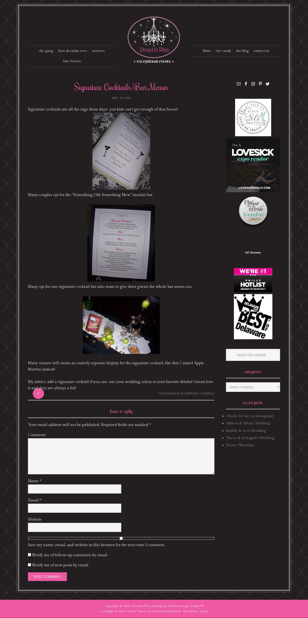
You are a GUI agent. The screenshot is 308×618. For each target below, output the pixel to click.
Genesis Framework (166, 611)
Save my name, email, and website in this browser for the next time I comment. (96, 545)
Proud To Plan (154, 40)
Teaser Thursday (240, 445)
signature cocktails (197, 394)
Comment (37, 435)
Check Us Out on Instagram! (249, 416)
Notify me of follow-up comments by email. (70, 555)
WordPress (190, 611)
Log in (204, 611)
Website (35, 520)
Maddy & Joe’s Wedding (246, 431)
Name (34, 481)
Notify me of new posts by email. (60, 565)
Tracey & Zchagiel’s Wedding (250, 438)
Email (34, 500)
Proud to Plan (141, 606)
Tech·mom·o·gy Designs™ (186, 606)
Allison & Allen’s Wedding (248, 423)
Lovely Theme (137, 611)
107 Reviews (253, 252)
